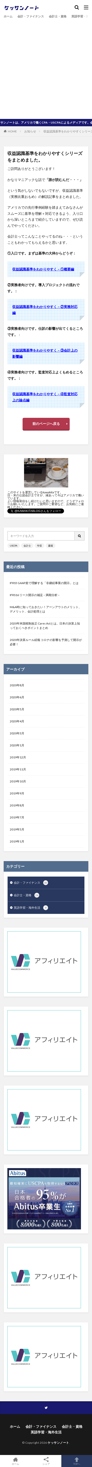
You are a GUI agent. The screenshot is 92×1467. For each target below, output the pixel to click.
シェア (46, 1461)
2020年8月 (17, 685)
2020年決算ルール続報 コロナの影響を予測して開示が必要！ (46, 642)
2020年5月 (17, 709)
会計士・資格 (57, 16)
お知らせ (30, 131)
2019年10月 (18, 781)
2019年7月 (17, 817)
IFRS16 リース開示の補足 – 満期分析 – (35, 595)
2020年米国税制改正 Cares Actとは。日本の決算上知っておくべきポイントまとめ (45, 626)
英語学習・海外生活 (31, 907)
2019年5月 (17, 829)
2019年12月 (18, 757)
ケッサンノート (58, 1442)
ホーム (8, 16)
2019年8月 (17, 805)
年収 (39, 545)
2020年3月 (17, 733)
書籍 (50, 545)
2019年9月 (17, 793)
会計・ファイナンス (30, 16)
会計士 (27, 545)
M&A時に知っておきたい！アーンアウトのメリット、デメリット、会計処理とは (45, 609)
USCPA (13, 545)
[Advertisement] (46, 68)
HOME (12, 131)
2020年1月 (17, 745)
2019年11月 (18, 769)
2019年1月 (17, 841)
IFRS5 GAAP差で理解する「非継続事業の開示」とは (44, 583)
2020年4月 (17, 721)
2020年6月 (17, 697)
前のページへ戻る (46, 423)
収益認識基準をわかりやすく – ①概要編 (43, 269)
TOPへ (76, 1461)
